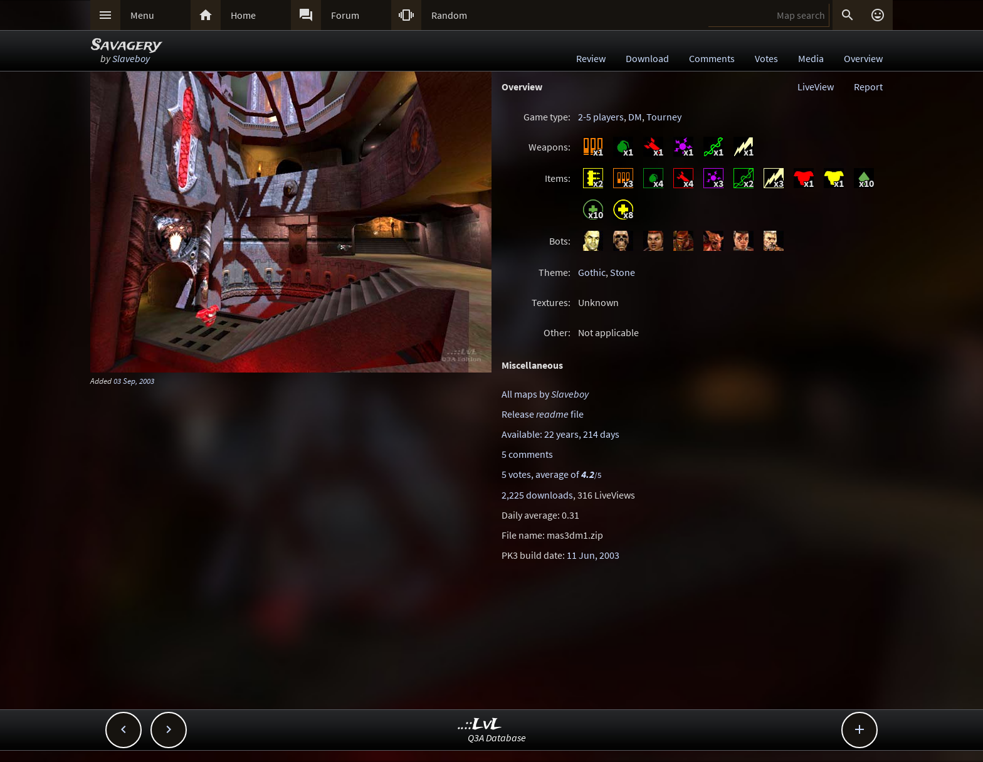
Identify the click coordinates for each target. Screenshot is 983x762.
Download (647, 58)
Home (243, 15)
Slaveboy (131, 58)
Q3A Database (497, 737)
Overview (863, 58)
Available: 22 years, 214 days (560, 434)
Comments (712, 58)
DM (635, 116)
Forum (345, 15)
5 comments (527, 454)
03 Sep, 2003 (133, 381)
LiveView (815, 86)
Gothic (592, 272)
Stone (622, 272)
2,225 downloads (537, 495)
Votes (766, 58)
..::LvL (480, 725)
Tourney (663, 116)
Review (591, 58)
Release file (543, 414)
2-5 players (601, 116)
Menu (142, 15)
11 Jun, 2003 (593, 555)
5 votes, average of (551, 474)
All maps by (545, 394)
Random (449, 15)
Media (811, 58)
